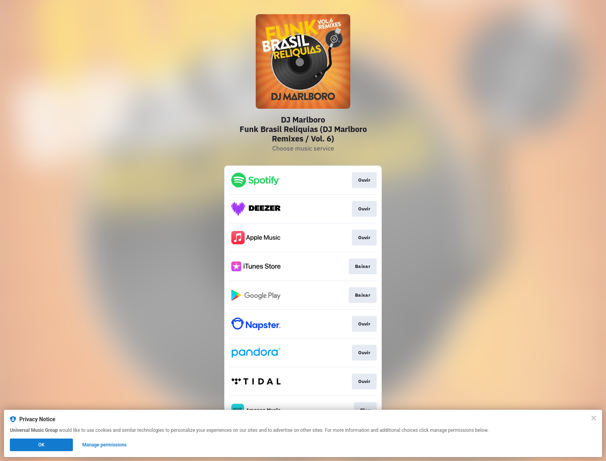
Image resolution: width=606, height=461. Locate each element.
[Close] (593, 418)
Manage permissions (104, 445)
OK (41, 445)
